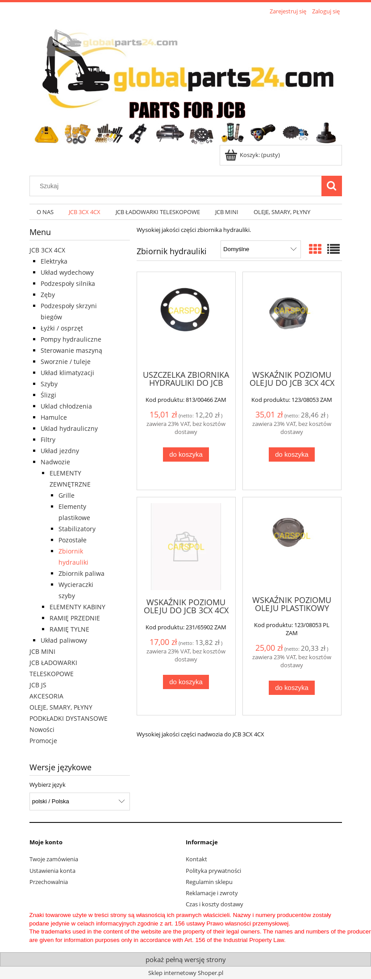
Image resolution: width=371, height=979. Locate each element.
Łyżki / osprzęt (62, 328)
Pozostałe (72, 540)
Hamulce (54, 417)
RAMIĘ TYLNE (69, 629)
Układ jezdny (60, 450)
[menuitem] (45, 212)
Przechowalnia (48, 882)
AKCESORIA (46, 696)
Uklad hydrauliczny (69, 428)
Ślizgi (48, 395)
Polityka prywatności (213, 871)
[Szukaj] (331, 186)
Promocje (43, 740)
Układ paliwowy (64, 640)
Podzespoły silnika (68, 283)
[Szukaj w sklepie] (177, 186)
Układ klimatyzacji (67, 372)
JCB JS (37, 685)
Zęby (48, 294)
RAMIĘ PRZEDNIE (75, 618)
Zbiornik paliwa (81, 573)
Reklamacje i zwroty (212, 893)
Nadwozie (55, 462)
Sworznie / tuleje (66, 361)
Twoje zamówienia (53, 859)
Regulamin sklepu (209, 882)
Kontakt (196, 859)
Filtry (48, 439)
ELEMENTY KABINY (77, 607)
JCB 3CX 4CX (47, 250)
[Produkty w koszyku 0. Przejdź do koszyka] (253, 155)
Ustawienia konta (52, 871)
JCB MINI (42, 651)
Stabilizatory (77, 529)
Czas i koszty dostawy (214, 904)
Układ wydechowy (67, 272)
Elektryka (54, 261)
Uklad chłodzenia (66, 406)
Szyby (49, 384)
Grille (66, 495)
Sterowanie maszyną (71, 350)
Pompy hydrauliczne (71, 339)
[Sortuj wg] (260, 249)
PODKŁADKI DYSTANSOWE (68, 718)
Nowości (41, 729)
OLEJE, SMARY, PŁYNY (60, 707)
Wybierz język (47, 784)
